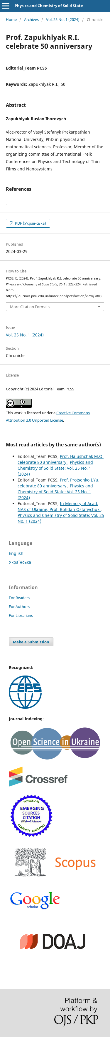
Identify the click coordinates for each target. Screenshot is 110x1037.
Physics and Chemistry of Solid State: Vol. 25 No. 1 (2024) (55, 468)
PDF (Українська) (30, 223)
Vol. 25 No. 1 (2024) (62, 19)
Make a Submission (31, 642)
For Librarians (21, 615)
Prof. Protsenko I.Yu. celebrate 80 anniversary (58, 483)
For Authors (19, 606)
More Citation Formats (30, 306)
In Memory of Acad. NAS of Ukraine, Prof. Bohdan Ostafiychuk (59, 506)
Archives (31, 19)
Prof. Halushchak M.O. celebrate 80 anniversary (61, 459)
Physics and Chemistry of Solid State (49, 5)
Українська (20, 562)
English (16, 553)
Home (11, 19)
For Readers (19, 597)
